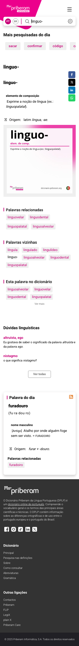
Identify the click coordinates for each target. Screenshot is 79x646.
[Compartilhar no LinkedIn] (71, 90)
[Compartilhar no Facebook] (71, 74)
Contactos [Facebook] (9, 600)
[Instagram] (13, 531)
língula (12, 250)
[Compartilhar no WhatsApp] (71, 97)
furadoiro (16, 465)
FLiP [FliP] (6, 610)
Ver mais (39, 303)
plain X (7, 620)
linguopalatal (17, 226)
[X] (35, 531)
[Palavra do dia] (71, 397)
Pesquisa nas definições (17, 558)
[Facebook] (6, 531)
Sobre (6, 563)
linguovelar (16, 217)
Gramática (9, 578)
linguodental (39, 217)
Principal (8, 553)
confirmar (35, 46)
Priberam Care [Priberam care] (11, 625)
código (58, 46)
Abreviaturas (10, 573)
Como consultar (13, 568)
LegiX (6, 615)
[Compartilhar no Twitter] (71, 82)
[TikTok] (20, 531)
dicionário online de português (26, 504)
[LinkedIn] (27, 531)
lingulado (30, 250)
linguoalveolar (43, 226)
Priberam (8, 605)
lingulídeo (50, 250)
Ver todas (39, 374)
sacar (13, 46)
